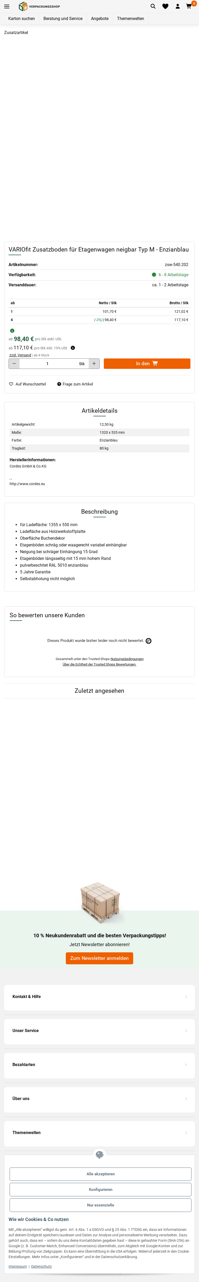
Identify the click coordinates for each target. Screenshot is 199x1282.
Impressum (18, 1266)
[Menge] (47, 364)
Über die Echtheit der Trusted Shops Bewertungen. (99, 664)
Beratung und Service (62, 18)
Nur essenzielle (100, 1205)
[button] (177, 6)
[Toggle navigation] (6, 6)
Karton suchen (21, 18)
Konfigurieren (100, 1189)
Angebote (99, 18)
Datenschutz (41, 1266)
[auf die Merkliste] (29, 384)
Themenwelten (130, 18)
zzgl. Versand (20, 355)
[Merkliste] (165, 6)
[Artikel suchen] (153, 6)
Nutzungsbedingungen (127, 659)
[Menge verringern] (14, 364)
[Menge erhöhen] (94, 364)
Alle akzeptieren (101, 1174)
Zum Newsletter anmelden (99, 958)
